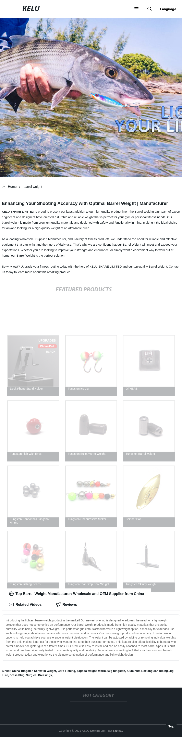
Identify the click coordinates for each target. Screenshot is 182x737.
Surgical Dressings (39, 675)
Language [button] (168, 9)
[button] (136, 9)
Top (171, 726)
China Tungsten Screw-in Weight (34, 670)
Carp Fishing (66, 670)
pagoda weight (87, 670)
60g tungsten (116, 670)
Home (12, 186)
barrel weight (33, 186)
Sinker (6, 670)
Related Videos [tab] (25, 604)
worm (102, 670)
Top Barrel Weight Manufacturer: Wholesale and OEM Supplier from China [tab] (76, 593)
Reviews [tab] (66, 604)
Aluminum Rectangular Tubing (147, 670)
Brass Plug (17, 675)
